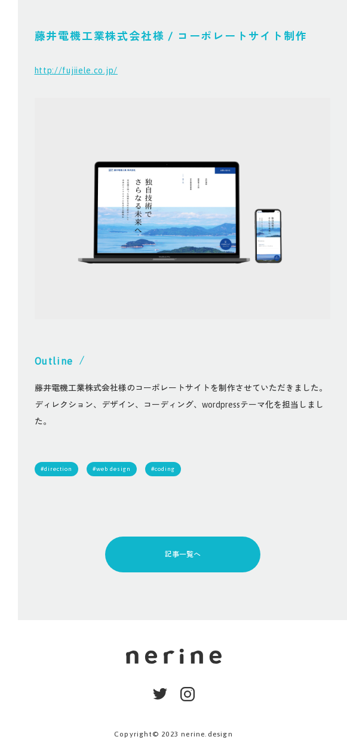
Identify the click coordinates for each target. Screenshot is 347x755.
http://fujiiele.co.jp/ (76, 70)
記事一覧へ (183, 554)
